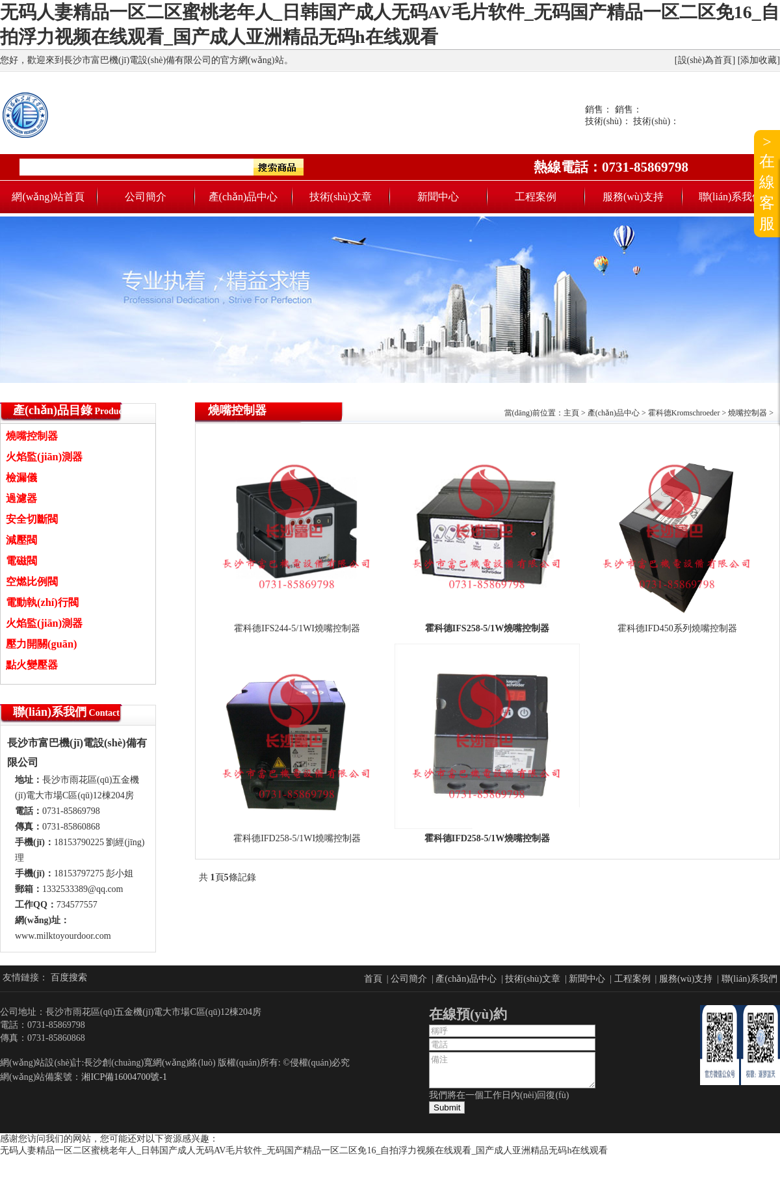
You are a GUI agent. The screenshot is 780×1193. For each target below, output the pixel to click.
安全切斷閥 (32, 519)
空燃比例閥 (32, 581)
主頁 (571, 412)
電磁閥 (21, 561)
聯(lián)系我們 (731, 196)
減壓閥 (21, 540)
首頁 (373, 979)
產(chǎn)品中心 (243, 196)
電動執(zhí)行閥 (42, 602)
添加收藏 (758, 60)
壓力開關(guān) (41, 644)
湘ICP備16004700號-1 (123, 1077)
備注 (512, 1070)
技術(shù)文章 (340, 196)
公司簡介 (145, 196)
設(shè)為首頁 (705, 60)
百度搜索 (69, 977)
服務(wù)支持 (633, 196)
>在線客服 (767, 182)
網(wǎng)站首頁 (48, 196)
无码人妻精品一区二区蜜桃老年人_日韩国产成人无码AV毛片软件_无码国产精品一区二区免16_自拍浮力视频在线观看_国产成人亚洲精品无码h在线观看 (304, 1150)
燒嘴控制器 (32, 436)
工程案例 (535, 196)
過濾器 (21, 498)
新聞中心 (438, 196)
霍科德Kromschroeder (684, 412)
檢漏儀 (21, 477)
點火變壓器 (32, 665)
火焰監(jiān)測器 (44, 457)
